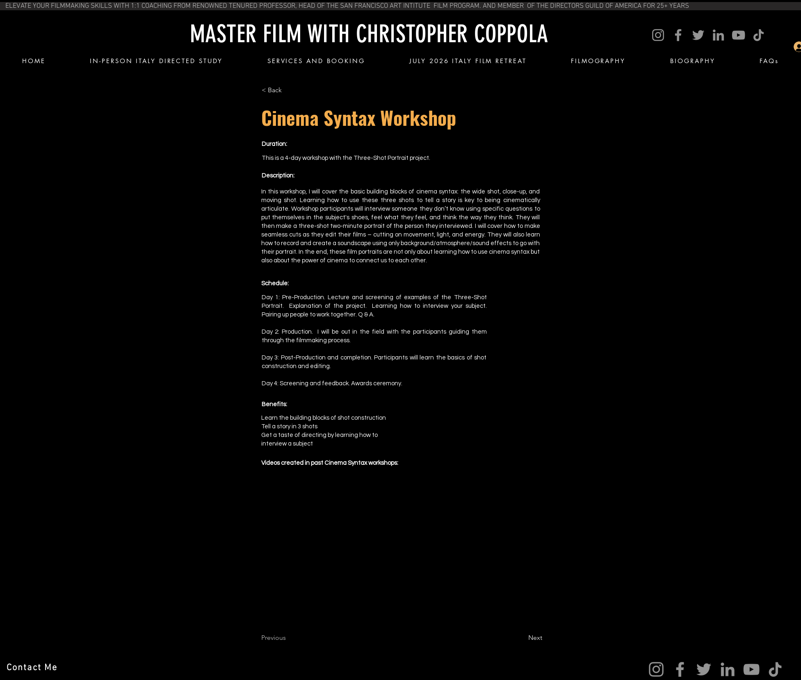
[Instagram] (658, 35)
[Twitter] (698, 35)
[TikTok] (759, 35)
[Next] (521, 638)
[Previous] (288, 638)
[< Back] (289, 90)
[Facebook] (678, 35)
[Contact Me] (33, 667)
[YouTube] (738, 35)
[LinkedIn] (718, 35)
